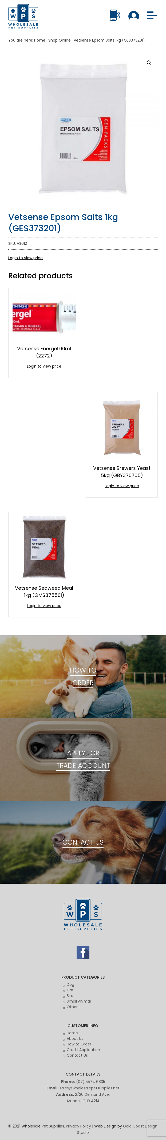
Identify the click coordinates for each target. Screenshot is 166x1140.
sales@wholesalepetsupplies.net (90, 1088)
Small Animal (79, 1001)
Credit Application (83, 1049)
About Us (75, 1038)
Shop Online (59, 40)
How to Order (79, 1044)
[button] (149, 63)
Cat (70, 990)
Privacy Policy (78, 1126)
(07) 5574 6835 (90, 1081)
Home (39, 40)
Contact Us (77, 1055)
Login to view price (25, 257)
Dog (70, 984)
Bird (70, 995)
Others (73, 1006)
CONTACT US (83, 842)
